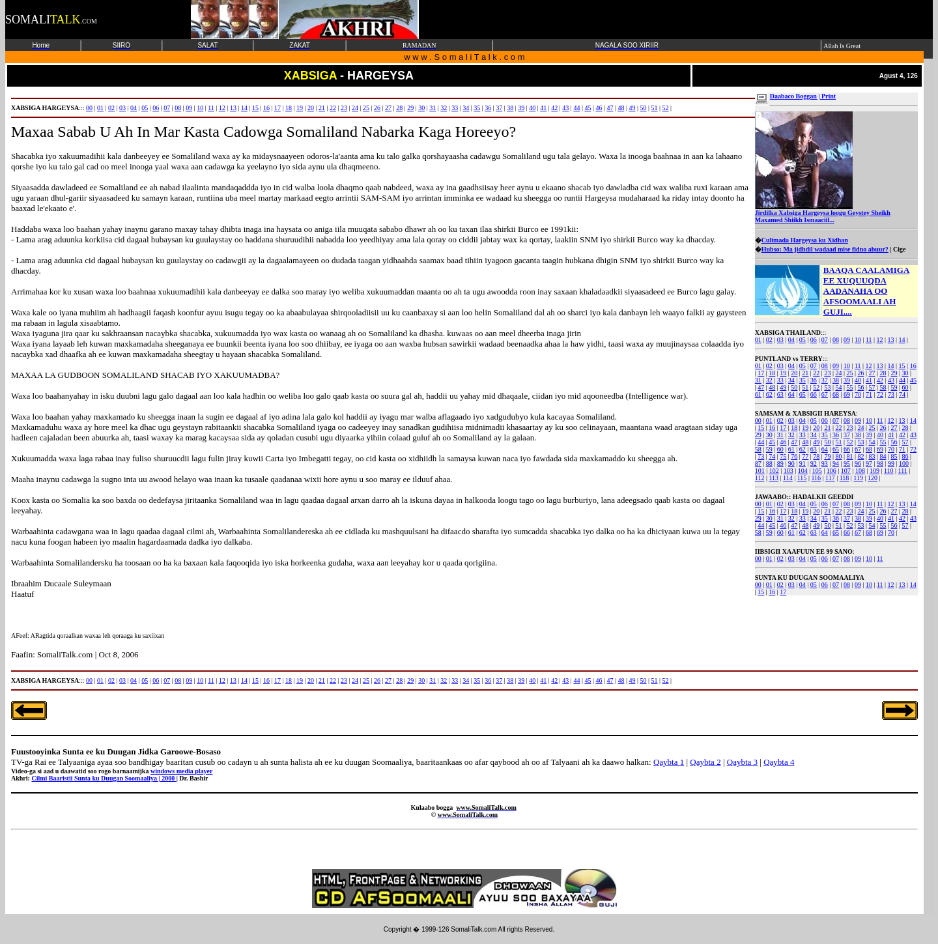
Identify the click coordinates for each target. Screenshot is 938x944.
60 (905, 387)
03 (780, 339)
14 (902, 339)
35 (802, 380)
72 (880, 394)
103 (788, 470)
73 (891, 394)
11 (869, 339)
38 (835, 380)
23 (827, 373)
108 (860, 470)
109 (874, 470)
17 (761, 373)
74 (902, 394)
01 (758, 339)
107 (846, 470)
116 (816, 477)
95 (847, 463)
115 (802, 477)
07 (824, 339)
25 (849, 373)
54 (838, 387)
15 (902, 365)
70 (858, 394)
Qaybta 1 (668, 762)
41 (869, 380)
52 (816, 387)
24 (838, 373)
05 (802, 339)
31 (758, 380)
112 (760, 477)
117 (830, 477)
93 (824, 463)
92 (813, 463)
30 (905, 373)
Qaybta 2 (705, 762)
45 (913, 380)
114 (788, 477)
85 (893, 456)
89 (780, 463)
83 (871, 456)
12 (880, 339)
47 (761, 387)
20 (794, 373)
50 (794, 387)
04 (791, 339)
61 (758, 394)
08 (835, 339)
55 (849, 387)
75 (783, 456)
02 (769, 339)
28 (882, 373)
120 (872, 477)
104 (803, 470)
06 (813, 339)
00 (758, 420)
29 (893, 373)
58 (882, 387)
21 (805, 373)
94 (835, 463)
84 (882, 456)
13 (891, 339)
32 (769, 380)
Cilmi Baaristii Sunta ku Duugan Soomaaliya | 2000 (103, 778)
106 (831, 470)
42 (880, 380)
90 (791, 463)
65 (802, 394)
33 (780, 380)
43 (891, 380)
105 (817, 470)
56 (860, 387)
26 (860, 373)
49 (783, 387)
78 (816, 456)
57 (871, 387)
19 (783, 373)
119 (858, 477)
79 (827, 456)
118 (844, 477)
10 (858, 339)
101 (760, 470)
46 (783, 442)
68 (835, 394)
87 (758, 463)
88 (769, 463)
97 (869, 463)
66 (813, 394)
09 (847, 339)
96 (858, 463)
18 (772, 373)
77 (805, 456)
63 (780, 394)
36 (813, 380)
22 (816, 373)
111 (902, 470)
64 (791, 394)
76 (794, 456)
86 (905, 456)
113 (773, 477)
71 (869, 394)
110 (889, 470)
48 (772, 387)
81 (849, 456)
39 (847, 380)
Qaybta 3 (742, 762)
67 (824, 394)
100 (904, 463)
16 (913, 365)
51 (805, 387)
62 (769, 394)
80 (838, 456)
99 (891, 463)
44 (902, 380)
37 (824, 380)
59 (893, 387)
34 (791, 380)
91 (802, 463)
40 (858, 380)
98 (880, 463)
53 (827, 387)
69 (847, 394)
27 (871, 373)
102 (774, 470)
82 (860, 456)
